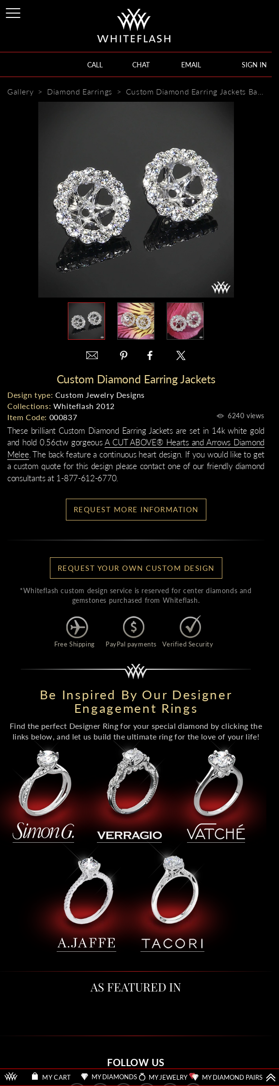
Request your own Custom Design (136, 568)
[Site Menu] (14, 11)
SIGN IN (254, 65)
